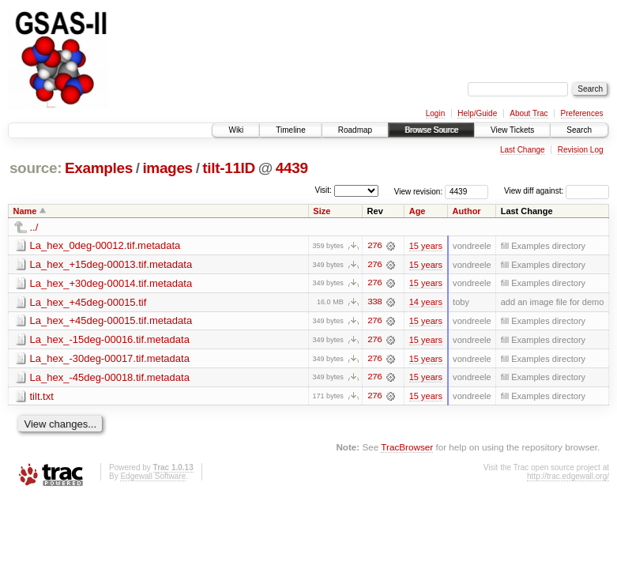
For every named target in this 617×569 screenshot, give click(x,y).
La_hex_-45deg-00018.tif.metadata (110, 378)
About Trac (528, 113)
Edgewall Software (153, 477)
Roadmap (355, 130)
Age (417, 211)
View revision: (418, 191)
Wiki (235, 130)
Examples (99, 168)
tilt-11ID (228, 168)
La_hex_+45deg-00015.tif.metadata (111, 321)
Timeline (290, 130)
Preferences (582, 113)
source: (35, 168)
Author (467, 211)
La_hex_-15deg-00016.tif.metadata (110, 340)
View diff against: (556, 191)
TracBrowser (407, 448)
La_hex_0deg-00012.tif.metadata (105, 245)
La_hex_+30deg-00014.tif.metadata (111, 283)
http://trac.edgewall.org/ (568, 477)
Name (25, 211)
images (167, 168)
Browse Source (431, 130)
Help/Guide (477, 113)
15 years (425, 246)
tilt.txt (42, 397)
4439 (292, 168)
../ (34, 227)
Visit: (323, 190)
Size (321, 211)
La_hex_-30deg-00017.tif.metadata (110, 359)
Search (579, 130)
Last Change (522, 149)
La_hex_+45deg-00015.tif (88, 302)
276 (374, 245)
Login (435, 113)
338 (374, 302)
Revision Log (581, 149)
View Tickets (512, 130)
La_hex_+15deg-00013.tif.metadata (111, 264)
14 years (425, 302)
